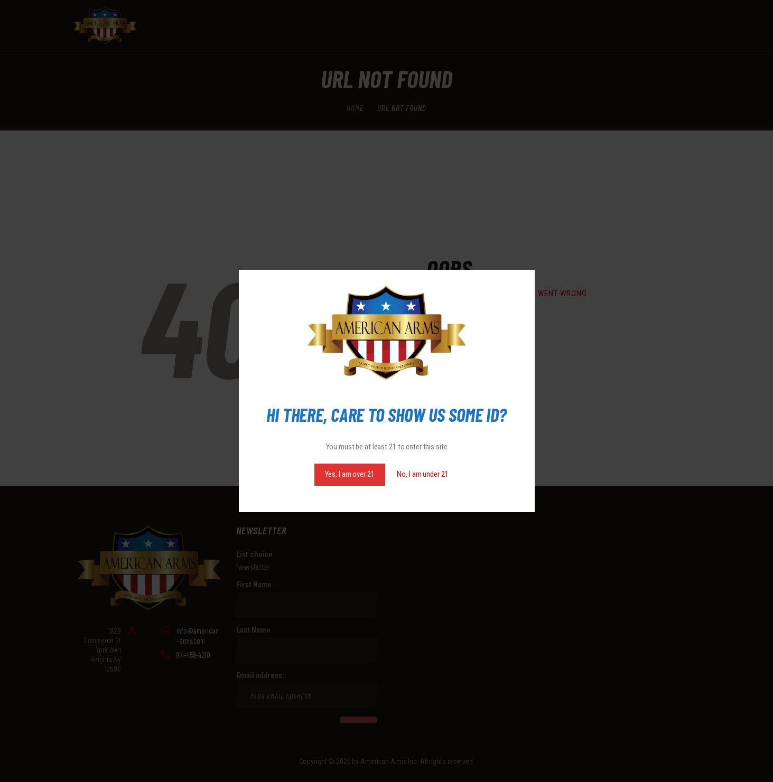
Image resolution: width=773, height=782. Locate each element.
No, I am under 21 (422, 474)
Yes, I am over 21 (350, 474)
